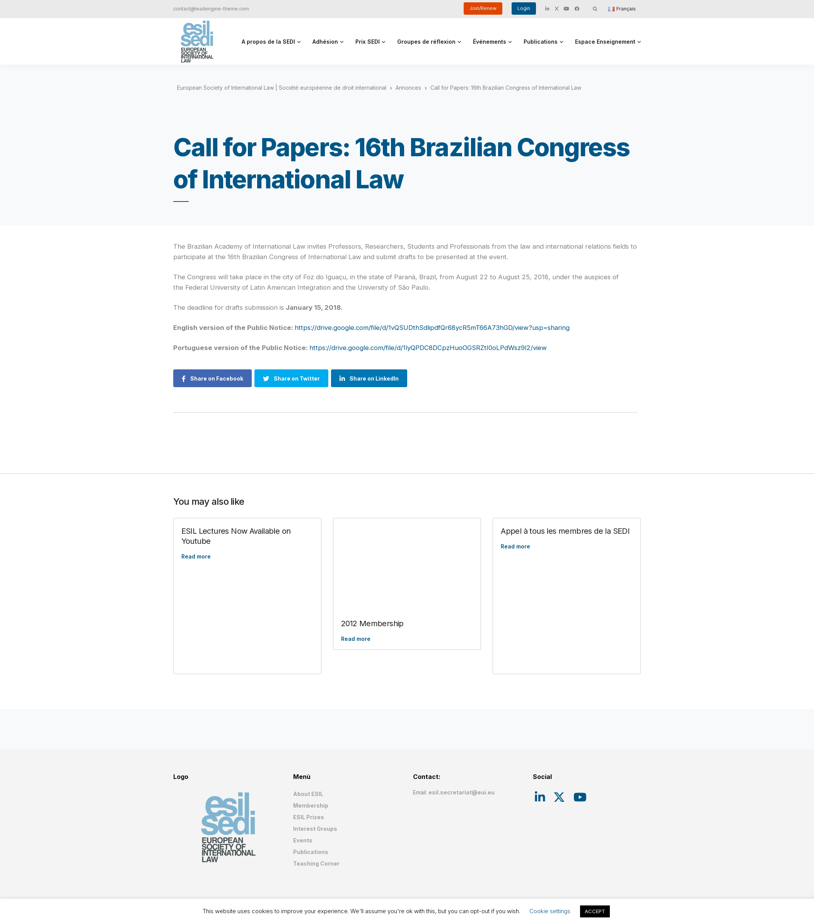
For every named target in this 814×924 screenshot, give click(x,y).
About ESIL (308, 794)
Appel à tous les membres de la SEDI (565, 531)
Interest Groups (315, 828)
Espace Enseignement (605, 41)
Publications (541, 41)
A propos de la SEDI (268, 41)
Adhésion (325, 41)
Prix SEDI (367, 41)
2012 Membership (372, 623)
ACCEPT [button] (595, 911)
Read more (196, 556)
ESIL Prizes (308, 817)
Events (302, 840)
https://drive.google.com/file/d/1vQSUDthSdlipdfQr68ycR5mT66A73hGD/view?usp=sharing (432, 327)
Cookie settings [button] (549, 911)
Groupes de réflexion (426, 41)
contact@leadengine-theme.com (211, 9)
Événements (489, 41)
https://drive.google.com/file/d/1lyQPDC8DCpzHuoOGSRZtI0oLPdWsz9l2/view (428, 348)
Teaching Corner (316, 863)
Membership (310, 805)
